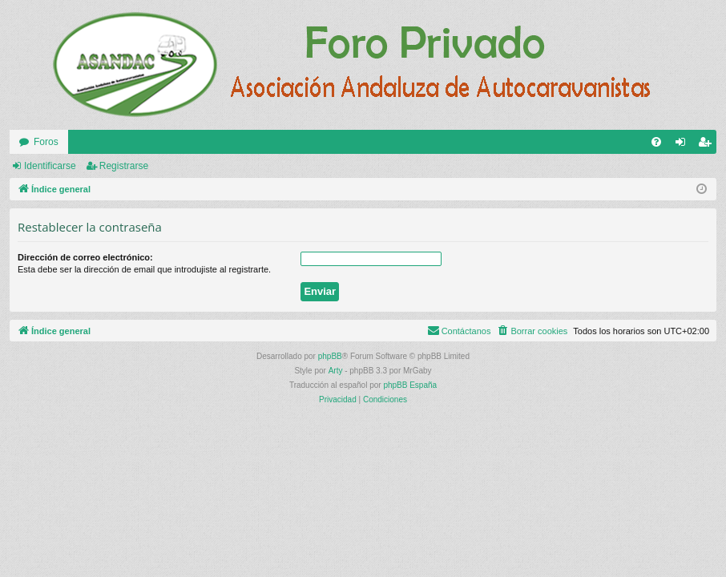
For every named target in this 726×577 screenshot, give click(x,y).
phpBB (330, 356)
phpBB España (410, 385)
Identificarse (50, 165)
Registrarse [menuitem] (708, 145)
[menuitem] (656, 142)
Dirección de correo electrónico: (85, 257)
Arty (336, 370)
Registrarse (123, 165)
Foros (46, 141)
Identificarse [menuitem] (684, 145)
